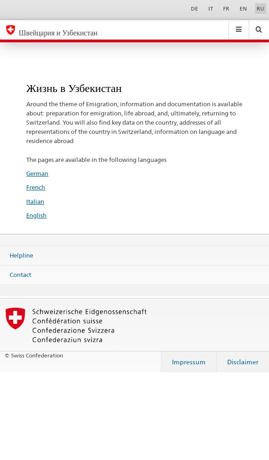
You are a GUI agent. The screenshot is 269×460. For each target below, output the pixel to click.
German (37, 173)
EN (243, 8)
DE (194, 8)
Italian (35, 201)
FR (226, 8)
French (35, 187)
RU (260, 8)
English (36, 215)
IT (210, 8)
